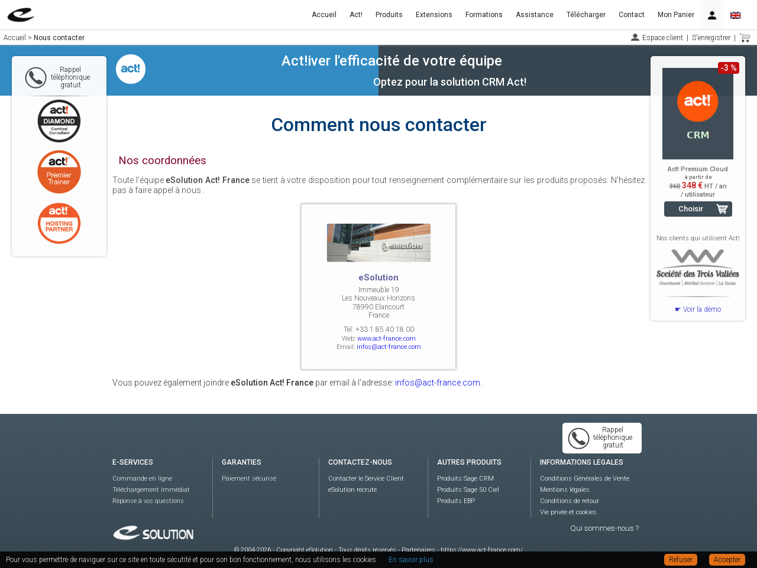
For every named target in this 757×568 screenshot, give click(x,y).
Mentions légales (565, 490)
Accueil (324, 15)
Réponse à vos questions (148, 501)
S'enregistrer (711, 38)
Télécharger (586, 15)
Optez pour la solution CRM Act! (449, 82)
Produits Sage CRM (465, 478)
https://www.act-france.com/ (482, 550)
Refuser (681, 560)
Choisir (690, 208)
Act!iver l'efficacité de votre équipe (392, 61)
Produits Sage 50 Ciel (468, 490)
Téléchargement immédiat (151, 490)
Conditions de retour (569, 501)
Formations (484, 15)
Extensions (434, 15)
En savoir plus (411, 560)
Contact (632, 15)
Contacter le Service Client (366, 478)
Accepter (727, 560)
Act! (356, 15)
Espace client (662, 38)
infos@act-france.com (389, 347)
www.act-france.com (386, 338)
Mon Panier (676, 15)
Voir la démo (702, 309)
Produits (389, 15)
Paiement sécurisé (249, 478)
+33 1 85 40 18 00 (384, 329)
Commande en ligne (142, 478)
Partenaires (418, 550)
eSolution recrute (352, 490)
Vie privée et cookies (568, 512)
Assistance (535, 15)
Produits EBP (456, 501)
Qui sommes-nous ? (604, 528)
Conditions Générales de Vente (584, 478)
